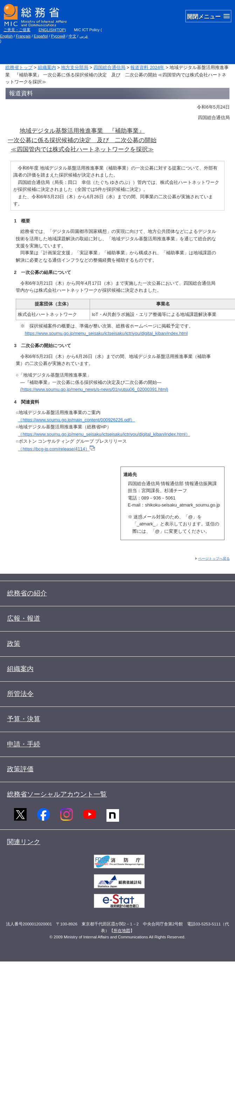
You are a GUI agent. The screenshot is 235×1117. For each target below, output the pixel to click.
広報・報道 (23, 618)
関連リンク (23, 842)
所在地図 (121, 931)
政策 (13, 643)
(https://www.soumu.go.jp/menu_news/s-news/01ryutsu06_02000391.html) (94, 389)
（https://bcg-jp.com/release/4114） (56, 448)
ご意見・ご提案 (17, 30)
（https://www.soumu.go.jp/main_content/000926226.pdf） (76, 419)
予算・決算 (23, 719)
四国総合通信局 (109, 67)
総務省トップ (19, 67)
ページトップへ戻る (214, 558)
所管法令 (20, 693)
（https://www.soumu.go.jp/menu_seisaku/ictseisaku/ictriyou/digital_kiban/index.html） (104, 434)
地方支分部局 (74, 67)
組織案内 (47, 67)
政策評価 (20, 769)
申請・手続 (23, 744)
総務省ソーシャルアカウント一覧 (57, 794)
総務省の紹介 (27, 593)
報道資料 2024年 (147, 67)
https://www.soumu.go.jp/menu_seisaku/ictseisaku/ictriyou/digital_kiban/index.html (106, 333)
